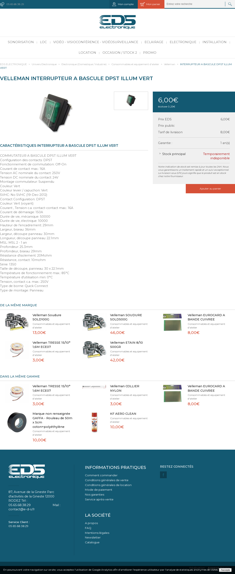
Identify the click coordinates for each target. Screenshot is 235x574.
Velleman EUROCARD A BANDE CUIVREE (206, 317)
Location (87, 53)
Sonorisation (21, 42)
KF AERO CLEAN (123, 414)
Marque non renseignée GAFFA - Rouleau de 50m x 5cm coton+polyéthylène (52, 420)
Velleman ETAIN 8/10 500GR (126, 345)
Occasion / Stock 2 (119, 53)
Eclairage (154, 42)
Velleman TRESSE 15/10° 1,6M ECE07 (51, 345)
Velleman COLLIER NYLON (124, 388)
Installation (214, 42)
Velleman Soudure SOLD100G (47, 317)
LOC (43, 42)
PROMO (149, 53)
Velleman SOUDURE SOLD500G (126, 317)
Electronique (183, 42)
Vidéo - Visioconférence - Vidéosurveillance (95, 42)
